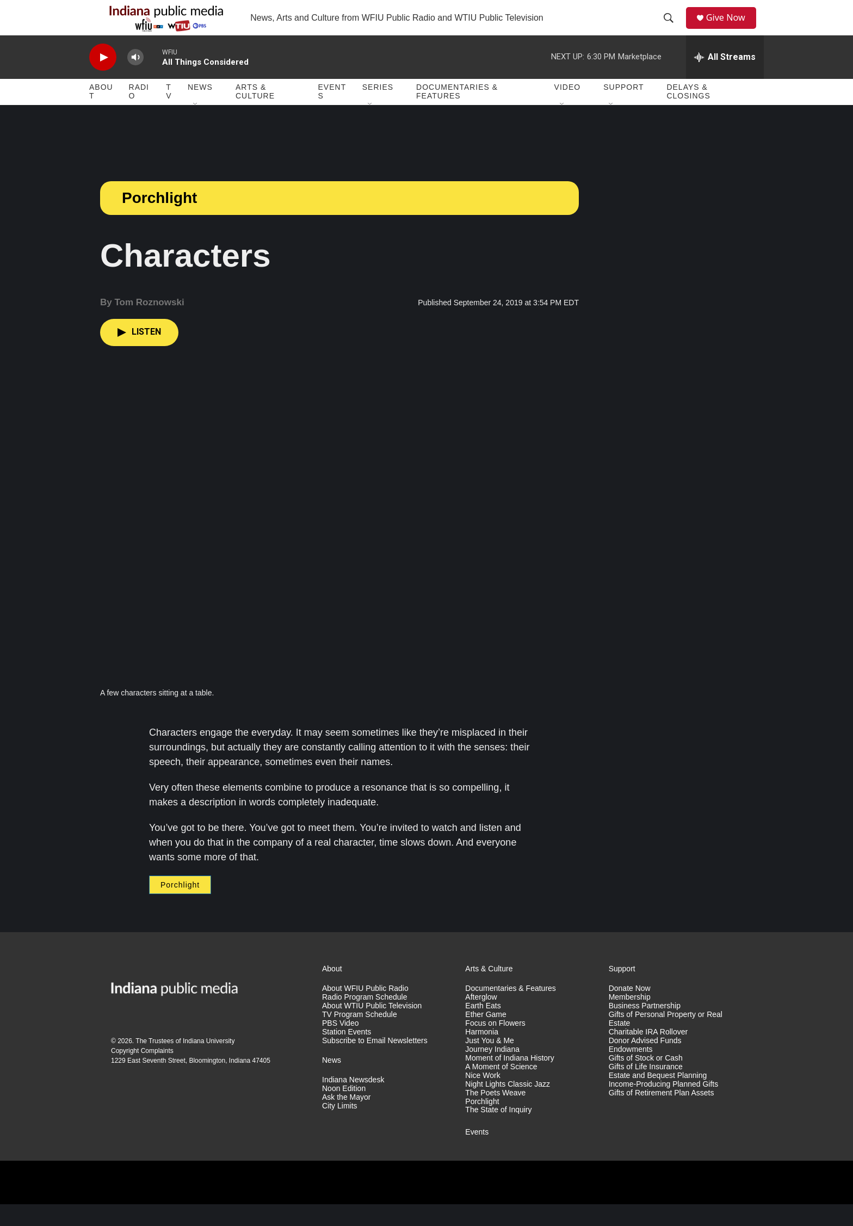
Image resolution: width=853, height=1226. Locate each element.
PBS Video (340, 1045)
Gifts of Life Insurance (646, 1089)
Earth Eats (482, 1028)
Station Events (346, 1054)
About (101, 113)
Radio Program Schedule (364, 1019)
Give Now (731, 28)
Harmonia (481, 1054)
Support (623, 108)
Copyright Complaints (142, 1072)
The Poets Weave (495, 1115)
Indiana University (208, 1063)
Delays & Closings (688, 113)
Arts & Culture (255, 113)
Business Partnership (645, 1028)
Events (332, 113)
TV (168, 113)
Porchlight (159, 219)
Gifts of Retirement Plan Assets (661, 1115)
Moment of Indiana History (509, 1080)
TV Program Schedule (359, 1036)
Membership (630, 1019)
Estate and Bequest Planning (658, 1097)
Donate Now (630, 1010)
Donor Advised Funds (645, 1062)
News (200, 108)
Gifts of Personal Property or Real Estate (665, 1040)
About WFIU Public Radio (365, 1010)
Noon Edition (344, 1110)
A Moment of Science (501, 1089)
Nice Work (482, 1097)
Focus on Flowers (495, 1045)
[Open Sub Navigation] (195, 126)
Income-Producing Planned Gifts (664, 1106)
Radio (139, 113)
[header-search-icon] (672, 29)
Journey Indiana (492, 1071)
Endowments (631, 1071)
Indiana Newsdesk (353, 1102)
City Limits (339, 1128)
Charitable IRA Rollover (648, 1054)
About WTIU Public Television (372, 1028)
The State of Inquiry (498, 1132)
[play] (103, 79)
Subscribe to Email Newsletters (375, 1062)
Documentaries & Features (457, 113)
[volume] (135, 79)
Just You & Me (489, 1062)
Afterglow (481, 1019)
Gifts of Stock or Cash (646, 1080)
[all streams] (725, 79)
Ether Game (485, 1036)
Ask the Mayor (346, 1119)
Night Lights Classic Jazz (507, 1106)
